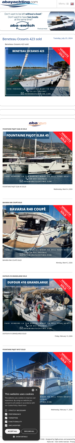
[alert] (21, 413)
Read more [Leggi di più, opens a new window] (22, 405)
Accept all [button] (12, 431)
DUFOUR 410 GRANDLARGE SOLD (15, 276)
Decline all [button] (29, 431)
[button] (21, 436)
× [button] (36, 390)
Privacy (72, 442)
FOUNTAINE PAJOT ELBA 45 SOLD (15, 129)
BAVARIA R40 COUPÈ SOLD (12, 202)
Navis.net (50, 442)
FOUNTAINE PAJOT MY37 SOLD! (14, 349)
